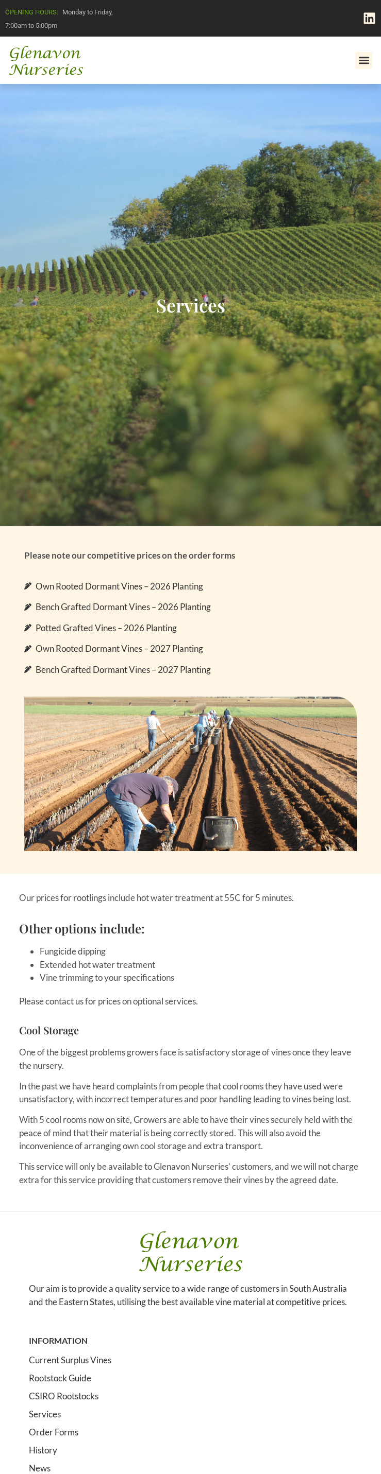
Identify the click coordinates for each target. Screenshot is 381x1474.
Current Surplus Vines (70, 1360)
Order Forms (53, 1432)
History (43, 1450)
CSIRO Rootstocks (63, 1396)
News (40, 1468)
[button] (363, 60)
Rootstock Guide (60, 1378)
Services (45, 1414)
